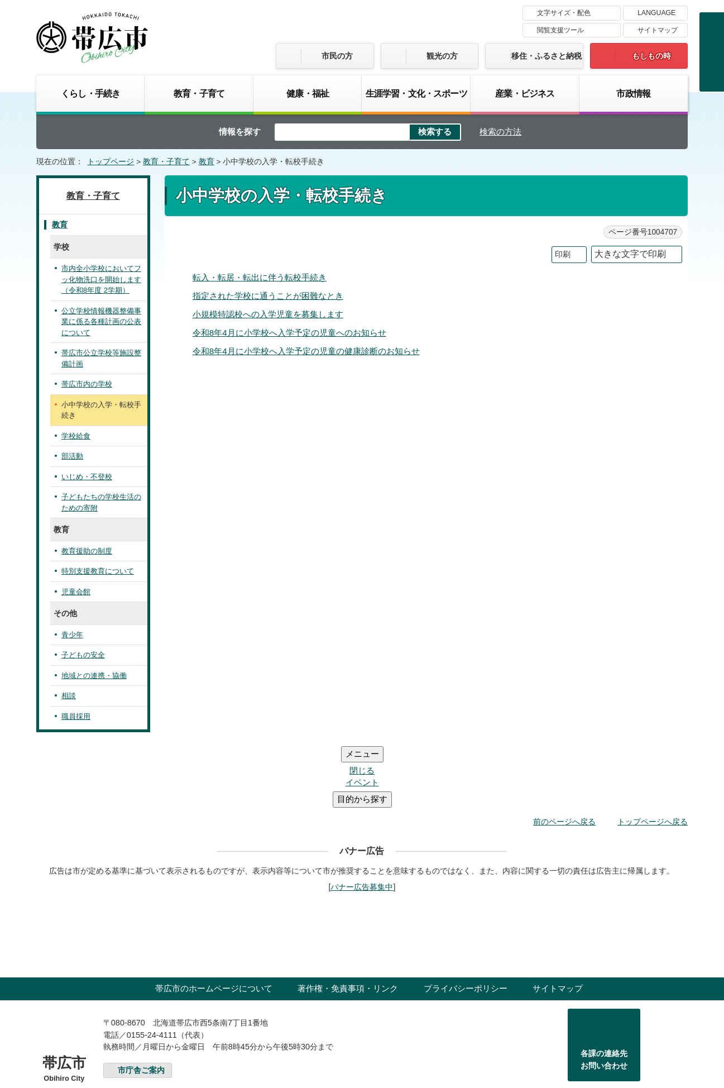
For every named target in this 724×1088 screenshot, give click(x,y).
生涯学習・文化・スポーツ (416, 93)
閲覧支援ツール (560, 30)
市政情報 (633, 93)
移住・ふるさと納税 (546, 55)
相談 (68, 695)
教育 (206, 162)
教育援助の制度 (86, 551)
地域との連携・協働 (94, 675)
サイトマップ (657, 30)
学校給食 (75, 436)
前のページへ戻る (564, 754)
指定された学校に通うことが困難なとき (268, 295)
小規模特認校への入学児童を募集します (268, 314)
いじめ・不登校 (86, 477)
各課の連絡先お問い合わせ (604, 992)
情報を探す (240, 131)
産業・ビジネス (524, 93)
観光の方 (442, 55)
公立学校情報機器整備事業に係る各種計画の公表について (101, 322)
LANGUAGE (656, 13)
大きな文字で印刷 (630, 254)
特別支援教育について (97, 571)
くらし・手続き (90, 93)
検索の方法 (500, 131)
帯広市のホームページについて (213, 921)
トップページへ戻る (652, 754)
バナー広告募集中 (361, 819)
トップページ (110, 162)
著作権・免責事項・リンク (348, 921)
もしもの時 (651, 55)
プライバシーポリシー (465, 921)
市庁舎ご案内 (141, 1003)
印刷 (562, 254)
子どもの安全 (83, 655)
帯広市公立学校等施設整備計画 (101, 358)
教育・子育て (199, 93)
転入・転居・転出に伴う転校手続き (260, 277)
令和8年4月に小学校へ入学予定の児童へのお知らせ (289, 332)
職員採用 (75, 716)
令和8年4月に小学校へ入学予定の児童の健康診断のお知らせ (306, 351)
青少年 (72, 635)
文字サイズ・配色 (564, 13)
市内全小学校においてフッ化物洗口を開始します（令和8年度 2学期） (101, 279)
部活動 (72, 456)
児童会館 (75, 592)
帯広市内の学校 (86, 384)
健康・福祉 (307, 93)
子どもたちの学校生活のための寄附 (101, 502)
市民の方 (337, 55)
